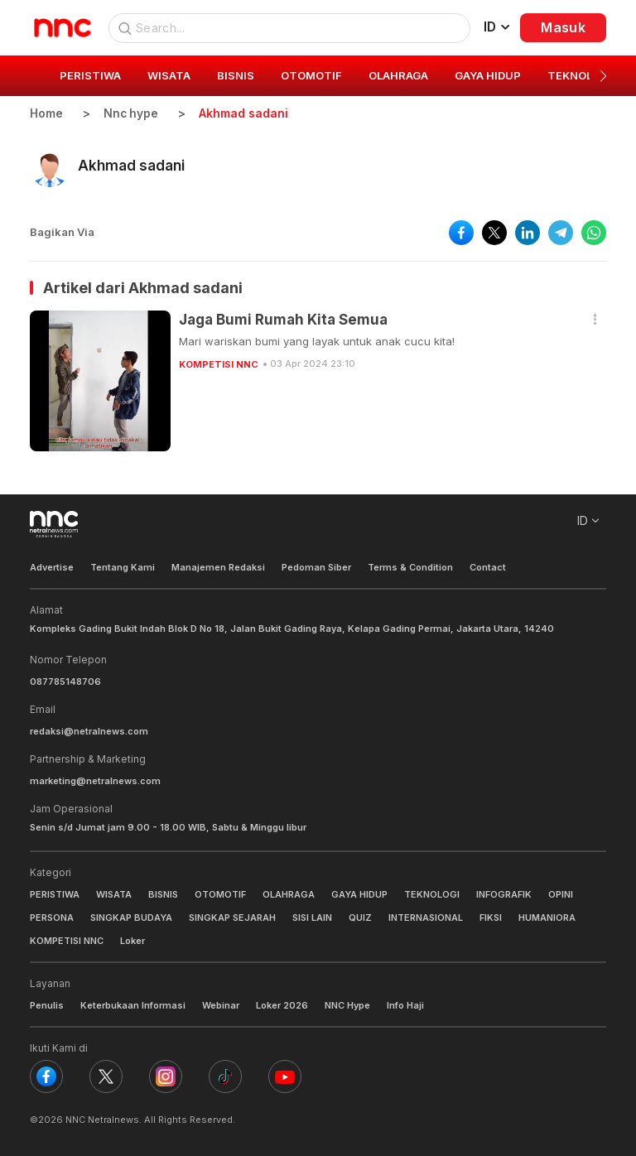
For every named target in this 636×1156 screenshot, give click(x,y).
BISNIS (163, 894)
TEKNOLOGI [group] (579, 75)
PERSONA (52, 917)
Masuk (563, 27)
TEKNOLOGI (432, 894)
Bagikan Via (62, 231)
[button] (603, 76)
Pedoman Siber (316, 567)
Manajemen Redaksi (218, 567)
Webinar (220, 1005)
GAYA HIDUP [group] (488, 75)
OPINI (560, 894)
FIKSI (490, 917)
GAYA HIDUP (359, 894)
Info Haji (405, 1005)
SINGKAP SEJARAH (232, 917)
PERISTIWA (55, 894)
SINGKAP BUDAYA (131, 917)
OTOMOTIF (220, 894)
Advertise (52, 567)
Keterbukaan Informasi (133, 1005)
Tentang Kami (122, 567)
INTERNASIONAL (425, 917)
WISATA (114, 894)
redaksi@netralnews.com (89, 730)
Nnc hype (132, 113)
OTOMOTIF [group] (311, 75)
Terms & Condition (410, 567)
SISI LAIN (312, 917)
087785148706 (65, 680)
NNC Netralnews (102, 1119)
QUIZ (360, 917)
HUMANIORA (547, 917)
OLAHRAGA (289, 894)
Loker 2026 (282, 1005)
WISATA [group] (168, 75)
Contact (488, 567)
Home (46, 113)
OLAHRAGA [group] (398, 75)
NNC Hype (347, 1005)
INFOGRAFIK (504, 894)
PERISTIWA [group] (90, 75)
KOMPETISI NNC (218, 363)
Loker (132, 940)
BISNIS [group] (235, 75)
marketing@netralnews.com (95, 780)
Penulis (47, 1005)
